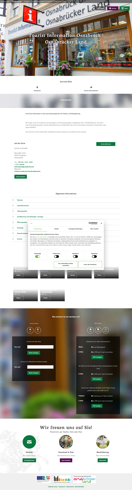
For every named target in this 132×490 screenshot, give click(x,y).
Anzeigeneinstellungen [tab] (75, 229)
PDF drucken (97, 379)
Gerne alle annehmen (90, 264)
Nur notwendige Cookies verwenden (65, 264)
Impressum (62, 486)
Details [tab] (56, 229)
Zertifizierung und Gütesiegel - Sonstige (30, 217)
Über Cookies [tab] (94, 229)
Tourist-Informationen (100, 275)
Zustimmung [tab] (37, 229)
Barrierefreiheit (79, 486)
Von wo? (17, 347)
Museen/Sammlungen (46, 298)
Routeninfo (102, 460)
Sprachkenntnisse (23, 206)
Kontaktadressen (29, 460)
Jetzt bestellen (66, 460)
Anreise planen (20, 177)
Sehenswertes (19, 275)
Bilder (81, 347)
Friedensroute (16, 2)
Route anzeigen (33, 353)
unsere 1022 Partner (41, 237)
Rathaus (72, 275)
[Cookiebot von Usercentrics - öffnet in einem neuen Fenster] (90, 223)
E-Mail (81, 352)
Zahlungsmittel (22, 211)
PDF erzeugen (97, 357)
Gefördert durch (52, 486)
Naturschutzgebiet (19, 298)
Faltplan (82, 396)
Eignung (20, 200)
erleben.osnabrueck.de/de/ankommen (27, 171)
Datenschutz (70, 486)
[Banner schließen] (101, 223)
